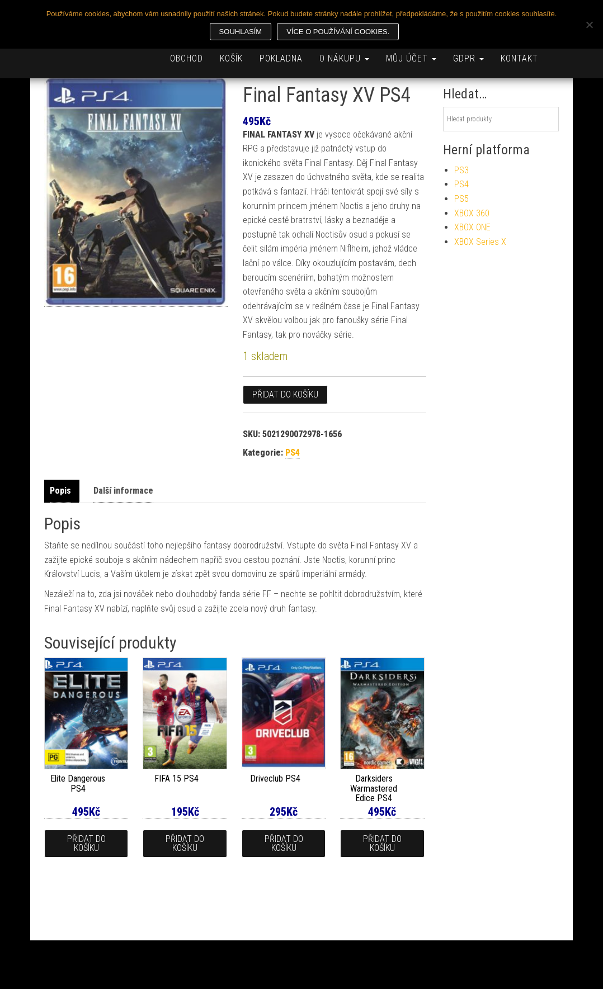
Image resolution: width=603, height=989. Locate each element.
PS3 (461, 170)
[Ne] (589, 24)
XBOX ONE (472, 227)
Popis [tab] (60, 490)
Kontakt (519, 58)
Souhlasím (240, 31)
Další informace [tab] (123, 490)
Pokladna (281, 58)
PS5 (461, 198)
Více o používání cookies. (337, 31)
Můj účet (411, 58)
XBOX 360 (471, 213)
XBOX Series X (480, 241)
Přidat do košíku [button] (86, 843)
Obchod (186, 58)
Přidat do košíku (285, 394)
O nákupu (344, 58)
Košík (231, 58)
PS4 (292, 452)
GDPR (468, 58)
